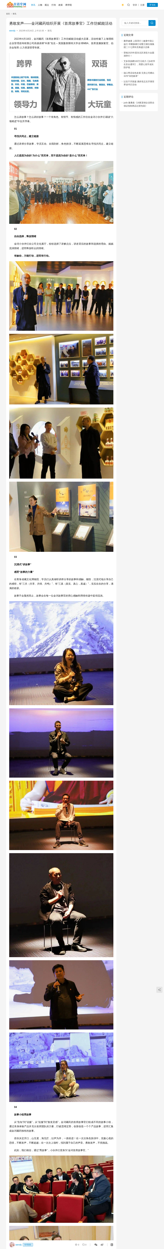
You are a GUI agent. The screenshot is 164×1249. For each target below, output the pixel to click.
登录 (135, 5)
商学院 (68, 5)
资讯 (33, 5)
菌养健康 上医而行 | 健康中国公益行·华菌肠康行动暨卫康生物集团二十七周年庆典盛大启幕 (139, 44)
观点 (47, 5)
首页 (8, 14)
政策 (60, 5)
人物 (40, 5)
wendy (12, 30)
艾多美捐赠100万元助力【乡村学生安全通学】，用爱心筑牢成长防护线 (139, 64)
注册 (142, 5)
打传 (54, 5)
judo (126, 102)
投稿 (152, 5)
